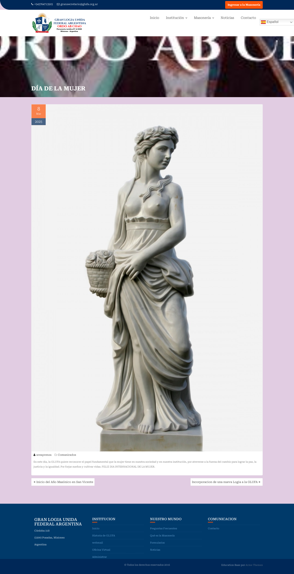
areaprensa (43, 455)
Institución (175, 18)
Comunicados (67, 455)
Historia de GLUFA (103, 538)
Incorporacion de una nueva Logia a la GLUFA (225, 482)
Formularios (157, 545)
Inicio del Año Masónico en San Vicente (64, 482)
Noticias (227, 18)
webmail (97, 545)
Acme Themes (254, 564)
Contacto (248, 18)
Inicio (154, 18)
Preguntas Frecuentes (163, 531)
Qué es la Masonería (162, 538)
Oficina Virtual (101, 552)
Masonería (202, 18)
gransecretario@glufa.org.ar (77, 4)
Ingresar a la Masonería (244, 4)
